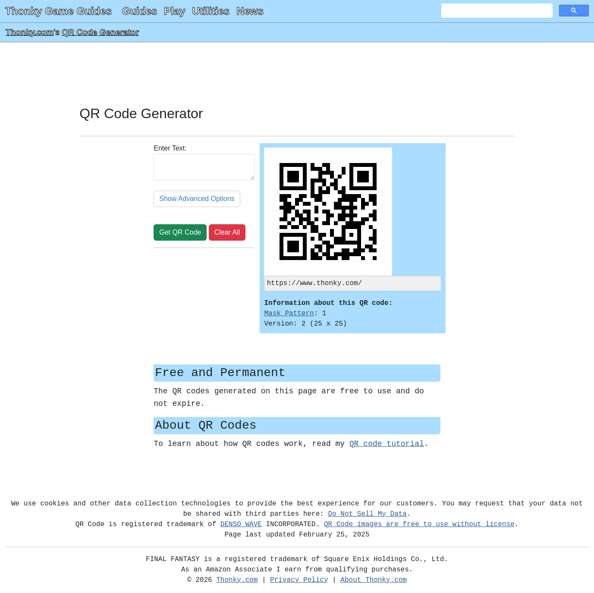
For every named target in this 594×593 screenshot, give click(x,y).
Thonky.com (30, 32)
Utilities (210, 11)
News (250, 11)
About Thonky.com (373, 581)
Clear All (227, 232)
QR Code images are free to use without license (419, 525)
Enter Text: (170, 148)
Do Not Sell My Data (367, 515)
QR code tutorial (386, 444)
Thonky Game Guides (58, 11)
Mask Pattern (289, 314)
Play (174, 11)
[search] (496, 11)
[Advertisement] (297, 74)
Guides (139, 11)
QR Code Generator (100, 32)
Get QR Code (180, 232)
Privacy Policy (299, 581)
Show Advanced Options (196, 198)
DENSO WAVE (241, 525)
